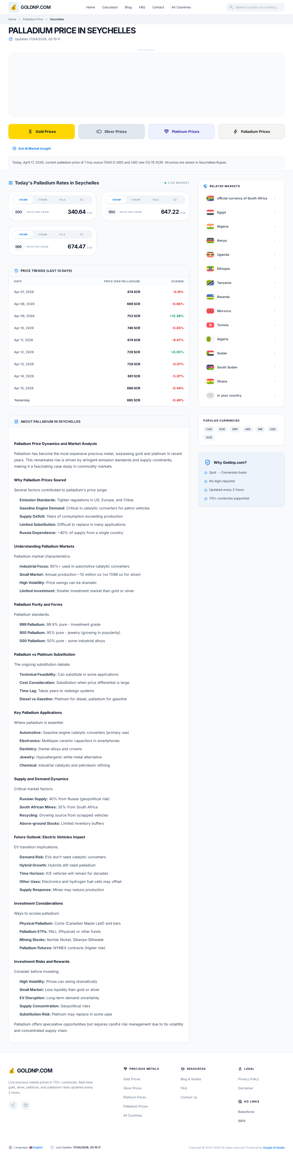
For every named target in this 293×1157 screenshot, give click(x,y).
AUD (209, 437)
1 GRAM (23, 199)
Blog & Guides (191, 1079)
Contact (158, 7)
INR (260, 429)
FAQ (142, 7)
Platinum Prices (181, 131)
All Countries (181, 7)
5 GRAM (42, 199)
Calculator (110, 7)
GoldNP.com (34, 1070)
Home (90, 7)
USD (273, 429)
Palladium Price (33, 19)
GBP (235, 429)
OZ (81, 199)
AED (248, 429)
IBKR (241, 1121)
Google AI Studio (274, 1147)
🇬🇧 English (36, 1147)
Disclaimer (245, 1088)
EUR (222, 429)
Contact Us (189, 1097)
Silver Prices (111, 131)
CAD (209, 429)
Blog (128, 7)
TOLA (62, 199)
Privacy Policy (248, 1079)
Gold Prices (41, 131)
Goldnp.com (36, 7)
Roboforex (246, 1112)
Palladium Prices (251, 131)
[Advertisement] (145, 85)
